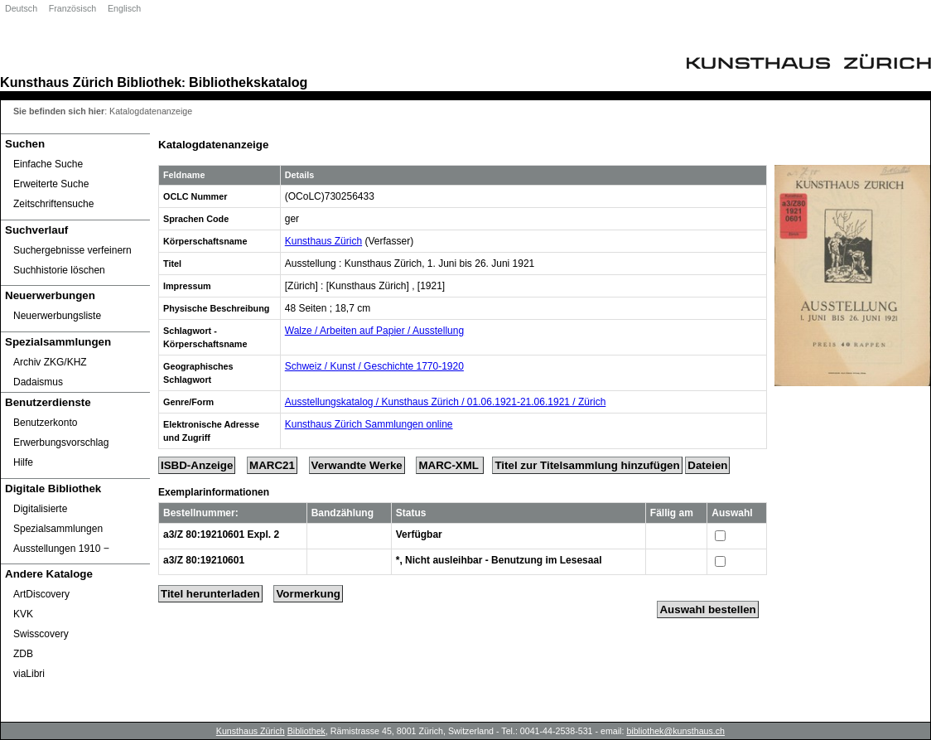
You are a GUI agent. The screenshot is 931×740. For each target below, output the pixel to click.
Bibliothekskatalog (248, 82)
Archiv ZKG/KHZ (50, 362)
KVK (23, 614)
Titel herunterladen (210, 594)
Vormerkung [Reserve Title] (308, 594)
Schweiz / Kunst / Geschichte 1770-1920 (374, 366)
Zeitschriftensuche (53, 204)
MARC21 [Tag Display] (272, 465)
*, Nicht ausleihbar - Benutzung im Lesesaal (499, 560)
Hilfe (23, 462)
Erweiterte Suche (51, 184)
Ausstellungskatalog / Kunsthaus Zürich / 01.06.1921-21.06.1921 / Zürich (445, 402)
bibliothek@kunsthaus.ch (675, 731)
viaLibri (29, 674)
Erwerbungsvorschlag (61, 442)
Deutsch (21, 8)
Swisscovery (41, 634)
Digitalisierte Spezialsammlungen (58, 518)
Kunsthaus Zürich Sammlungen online (369, 424)
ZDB (23, 654)
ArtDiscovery (41, 594)
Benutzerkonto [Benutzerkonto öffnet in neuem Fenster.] (45, 422)
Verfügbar (419, 534)
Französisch (72, 8)
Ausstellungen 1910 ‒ (61, 548)
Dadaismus (38, 382)
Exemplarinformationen (213, 492)
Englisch (124, 8)
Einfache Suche (48, 164)
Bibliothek (149, 82)
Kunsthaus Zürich (56, 82)
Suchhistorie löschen (59, 270)
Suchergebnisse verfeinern (72, 250)
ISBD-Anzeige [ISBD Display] (197, 465)
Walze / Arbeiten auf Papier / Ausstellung (374, 330)
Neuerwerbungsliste (57, 316)
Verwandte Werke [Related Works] (357, 465)
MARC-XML (449, 465)
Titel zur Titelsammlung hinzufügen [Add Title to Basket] (586, 465)
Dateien (707, 465)
